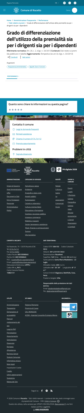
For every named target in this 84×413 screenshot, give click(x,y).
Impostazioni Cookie (14, 367)
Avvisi (57, 207)
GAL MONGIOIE (31, 311)
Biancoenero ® (60, 404)
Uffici (8, 193)
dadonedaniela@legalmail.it (57, 291)
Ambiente (28, 189)
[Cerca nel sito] (74, 10)
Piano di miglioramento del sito (13, 322)
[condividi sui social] (12, 57)
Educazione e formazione (34, 210)
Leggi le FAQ (11, 329)
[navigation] (4, 10)
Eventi (70, 188)
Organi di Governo (13, 186)
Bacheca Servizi (12, 353)
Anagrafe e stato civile (33, 193)
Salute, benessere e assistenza (36, 224)
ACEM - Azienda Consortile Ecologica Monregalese (43, 315)
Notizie (57, 186)
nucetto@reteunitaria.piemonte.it (24, 262)
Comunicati (59, 203)
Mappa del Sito (12, 381)
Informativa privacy (14, 360)
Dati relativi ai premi (17, 23)
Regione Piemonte (31, 304)
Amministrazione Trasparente (25, 20)
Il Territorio (71, 195)
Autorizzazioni (30, 200)
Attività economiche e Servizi (72, 216)
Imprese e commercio (32, 217)
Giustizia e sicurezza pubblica (35, 214)
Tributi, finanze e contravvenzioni (37, 228)
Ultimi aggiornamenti (14, 374)
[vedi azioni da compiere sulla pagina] (24, 57)
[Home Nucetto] (26, 10)
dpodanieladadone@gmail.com (59, 288)
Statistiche (11, 378)
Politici (9, 210)
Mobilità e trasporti (32, 221)
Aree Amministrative (14, 189)
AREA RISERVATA (41, 409)
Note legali (11, 364)
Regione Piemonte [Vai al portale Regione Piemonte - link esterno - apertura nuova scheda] (12, 3)
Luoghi (70, 191)
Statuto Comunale (13, 357)
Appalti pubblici (30, 196)
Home (9, 20)
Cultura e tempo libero (33, 207)
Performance (43, 20)
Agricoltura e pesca (32, 186)
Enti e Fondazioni (13, 200)
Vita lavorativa (30, 235)
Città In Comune (50, 401)
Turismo (28, 231)
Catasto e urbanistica (32, 203)
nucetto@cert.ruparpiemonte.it (22, 259)
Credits (9, 371)
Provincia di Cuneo (31, 308)
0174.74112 (14, 249)
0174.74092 (14, 251)
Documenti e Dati (13, 196)
